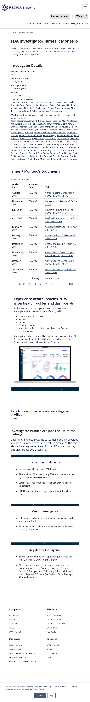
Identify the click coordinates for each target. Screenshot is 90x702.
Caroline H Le (63, 138)
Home (13, 32)
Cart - (81, 16)
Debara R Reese (58, 159)
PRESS (12, 627)
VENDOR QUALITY (17, 657)
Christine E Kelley (51, 144)
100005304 (16, 95)
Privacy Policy (38, 689)
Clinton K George (58, 147)
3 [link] (40, 284)
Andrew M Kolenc (53, 126)
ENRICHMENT (53, 627)
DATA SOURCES (54, 619)
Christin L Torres (18, 144)
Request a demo (60, 16)
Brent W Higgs (49, 135)
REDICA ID (51, 631)
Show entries (21, 179)
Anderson (23, 126)
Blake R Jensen (17, 132)
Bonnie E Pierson (41, 132)
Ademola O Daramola (37, 121)
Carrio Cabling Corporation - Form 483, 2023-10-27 (60, 262)
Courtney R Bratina (28, 150)
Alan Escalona (54, 121)
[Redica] (18, 7)
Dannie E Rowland (43, 156)
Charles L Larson (46, 141)
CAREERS (13, 623)
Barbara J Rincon (57, 129)
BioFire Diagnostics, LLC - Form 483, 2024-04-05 (61, 220)
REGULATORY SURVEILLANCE (22, 661)
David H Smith (26, 159)
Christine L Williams (19, 147)
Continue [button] (40, 696)
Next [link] (71, 284)
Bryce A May (38, 138)
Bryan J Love (25, 138)
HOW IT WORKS (54, 615)
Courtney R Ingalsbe (47, 150)
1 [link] (29, 284)
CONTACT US (15, 631)
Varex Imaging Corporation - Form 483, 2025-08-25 (60, 194)
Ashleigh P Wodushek (38, 129)
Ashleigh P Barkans (19, 129)
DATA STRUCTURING (56, 623)
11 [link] (63, 284)
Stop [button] (51, 696)
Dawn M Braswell (42, 159)
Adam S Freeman (18, 121)
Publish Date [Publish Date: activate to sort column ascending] (15, 185)
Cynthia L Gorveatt (19, 153)
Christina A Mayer (35, 144)
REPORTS (51, 649)
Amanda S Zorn (60, 123)
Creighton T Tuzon (65, 150)
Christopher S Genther (39, 147)
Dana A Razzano (50, 153)
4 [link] (46, 284)
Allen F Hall (30, 123)
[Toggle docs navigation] (85, 7)
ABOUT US (14, 615)
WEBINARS (52, 653)
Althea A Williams (44, 123)
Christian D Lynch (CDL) (66, 141)
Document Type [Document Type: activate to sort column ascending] (33, 185)
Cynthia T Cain (35, 153)
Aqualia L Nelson (69, 126)
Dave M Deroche (60, 156)
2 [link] (35, 284)
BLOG (49, 657)
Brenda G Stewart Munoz (30, 135)
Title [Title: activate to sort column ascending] (47, 187)
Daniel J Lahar (65, 153)
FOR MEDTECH (16, 649)
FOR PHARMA (15, 645)
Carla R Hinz (50, 138)
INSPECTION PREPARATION (22, 653)
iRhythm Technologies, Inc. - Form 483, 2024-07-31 (60, 211)
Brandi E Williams (58, 132)
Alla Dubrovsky (17, 123)
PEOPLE (12, 619)
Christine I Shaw (67, 144)
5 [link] (52, 284)
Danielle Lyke (28, 156)
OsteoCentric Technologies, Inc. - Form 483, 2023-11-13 (59, 254)
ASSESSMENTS (53, 645)
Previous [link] (21, 284)
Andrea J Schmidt (36, 126)
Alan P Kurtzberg (69, 121)
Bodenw (29, 132)
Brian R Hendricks (65, 135)
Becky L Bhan (72, 129)
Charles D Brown (30, 141)
